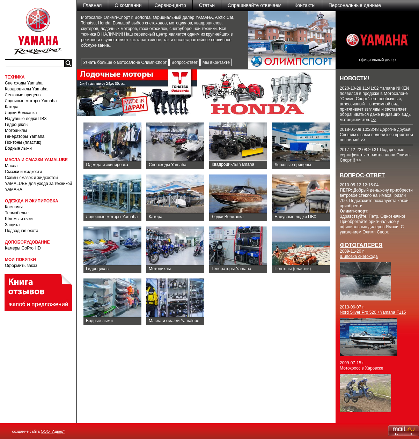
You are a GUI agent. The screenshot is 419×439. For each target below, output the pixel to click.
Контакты (304, 5)
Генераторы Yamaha (24, 136)
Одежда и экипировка (107, 164)
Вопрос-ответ (184, 62)
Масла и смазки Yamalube (174, 320)
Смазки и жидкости (23, 171)
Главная (92, 5)
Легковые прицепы (23, 94)
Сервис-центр (170, 5)
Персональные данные (355, 5)
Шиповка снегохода (359, 256)
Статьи (207, 5)
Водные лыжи (18, 148)
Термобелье (17, 212)
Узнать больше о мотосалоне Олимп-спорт (125, 62)
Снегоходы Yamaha (24, 83)
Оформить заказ (21, 265)
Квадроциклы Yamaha (26, 89)
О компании (128, 5)
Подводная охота (21, 230)
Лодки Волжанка (21, 112)
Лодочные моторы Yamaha (31, 100)
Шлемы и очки (19, 218)
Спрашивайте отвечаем (254, 5)
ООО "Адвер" (53, 431)
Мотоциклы (16, 130)
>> (373, 119)
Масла (11, 165)
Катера (12, 106)
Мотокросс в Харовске (361, 368)
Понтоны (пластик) (23, 142)
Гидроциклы (16, 124)
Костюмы (14, 206)
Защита (12, 224)
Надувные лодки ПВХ (26, 118)
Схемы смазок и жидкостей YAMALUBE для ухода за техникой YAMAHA (38, 183)
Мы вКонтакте (216, 62)
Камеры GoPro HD (23, 248)
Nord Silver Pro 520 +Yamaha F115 (373, 312)
